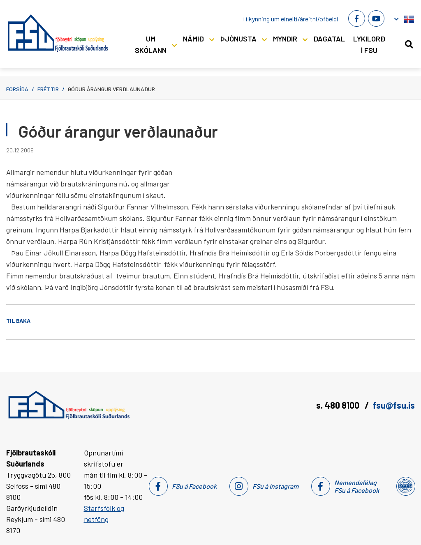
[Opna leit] (409, 43)
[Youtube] (376, 18)
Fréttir (48, 88)
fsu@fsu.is (393, 405)
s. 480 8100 (338, 405)
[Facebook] (356, 18)
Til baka (18, 320)
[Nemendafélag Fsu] (405, 486)
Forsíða (17, 88)
